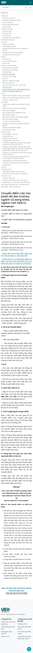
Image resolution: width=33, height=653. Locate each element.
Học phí (3, 57)
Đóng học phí (6, 59)
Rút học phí (5, 63)
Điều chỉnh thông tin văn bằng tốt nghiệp (15, 117)
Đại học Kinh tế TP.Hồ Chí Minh (15, 614)
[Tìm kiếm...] (14, 7)
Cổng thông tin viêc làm (9, 138)
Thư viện (3, 167)
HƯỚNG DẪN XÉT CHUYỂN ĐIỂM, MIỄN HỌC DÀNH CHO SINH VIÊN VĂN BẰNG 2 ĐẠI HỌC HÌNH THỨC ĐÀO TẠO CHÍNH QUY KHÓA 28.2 (16, 261)
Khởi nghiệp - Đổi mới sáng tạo (10, 186)
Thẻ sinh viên (6, 35)
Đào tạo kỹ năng (7, 136)
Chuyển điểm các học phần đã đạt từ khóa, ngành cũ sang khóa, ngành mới (16, 90)
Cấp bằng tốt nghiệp (8, 115)
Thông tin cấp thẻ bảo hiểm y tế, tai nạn (14, 180)
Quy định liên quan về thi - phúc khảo (14, 85)
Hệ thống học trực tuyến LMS (11, 37)
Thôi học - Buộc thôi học (10, 100)
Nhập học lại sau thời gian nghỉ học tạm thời (16, 98)
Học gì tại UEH (6, 27)
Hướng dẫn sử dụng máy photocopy (13, 171)
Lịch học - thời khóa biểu (8, 65)
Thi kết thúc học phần (8, 74)
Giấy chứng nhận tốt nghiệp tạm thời (14, 112)
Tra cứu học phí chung (9, 61)
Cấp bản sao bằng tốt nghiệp (11, 127)
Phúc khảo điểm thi (8, 83)
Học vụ (3, 93)
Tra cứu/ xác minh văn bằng (11, 121)
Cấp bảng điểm (7, 87)
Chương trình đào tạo (7, 40)
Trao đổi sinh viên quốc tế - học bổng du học (15, 184)
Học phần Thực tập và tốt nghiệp (12, 52)
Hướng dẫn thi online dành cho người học (15, 173)
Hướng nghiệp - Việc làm (10, 134)
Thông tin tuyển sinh (8, 18)
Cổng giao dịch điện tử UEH (10, 140)
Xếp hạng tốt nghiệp (8, 110)
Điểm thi (5, 78)
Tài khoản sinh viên (7, 29)
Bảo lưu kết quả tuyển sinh (10, 24)
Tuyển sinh (4, 16)
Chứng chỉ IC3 (23, 624)
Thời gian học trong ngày (10, 70)
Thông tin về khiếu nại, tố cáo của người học (16, 163)
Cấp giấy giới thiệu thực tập (11, 54)
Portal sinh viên (7, 31)
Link (22, 238)
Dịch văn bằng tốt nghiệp (10, 119)
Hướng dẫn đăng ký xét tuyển (11, 20)
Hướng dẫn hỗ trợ (6, 169)
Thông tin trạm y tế (8, 178)
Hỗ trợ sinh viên (6, 132)
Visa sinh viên (6, 165)
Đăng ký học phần (8, 44)
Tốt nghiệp (4, 102)
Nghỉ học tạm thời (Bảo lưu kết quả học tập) (16, 95)
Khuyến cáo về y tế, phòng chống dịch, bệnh (16, 182)
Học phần (4, 42)
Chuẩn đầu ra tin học (9, 130)
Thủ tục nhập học (8, 22)
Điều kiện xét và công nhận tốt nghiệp (14, 108)
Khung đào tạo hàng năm (10, 68)
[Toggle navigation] (30, 2)
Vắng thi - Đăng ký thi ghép (10, 81)
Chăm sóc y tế (5, 176)
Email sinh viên (7, 33)
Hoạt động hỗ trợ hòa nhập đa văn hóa (14, 160)
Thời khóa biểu (6, 72)
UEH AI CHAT (5, 636)
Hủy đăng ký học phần (9, 46)
